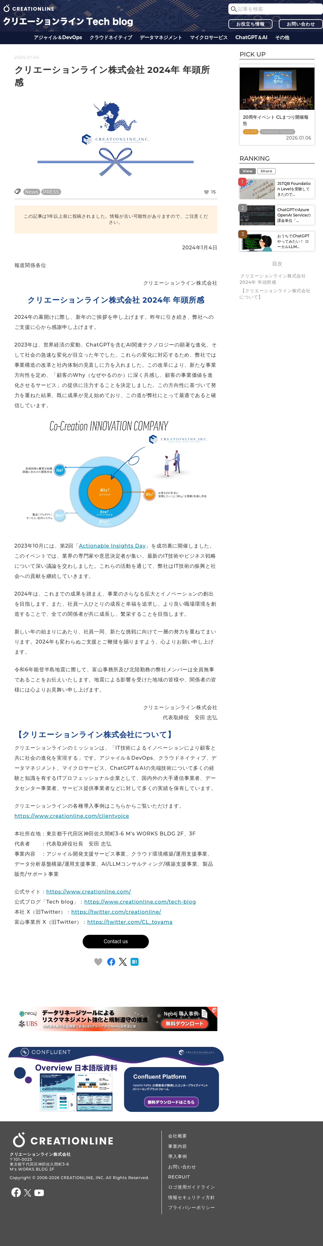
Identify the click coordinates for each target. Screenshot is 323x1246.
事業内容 (177, 1146)
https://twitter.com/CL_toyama (130, 922)
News (31, 192)
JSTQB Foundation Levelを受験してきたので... (293, 189)
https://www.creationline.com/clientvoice (72, 816)
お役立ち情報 (250, 24)
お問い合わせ (301, 24)
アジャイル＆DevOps (58, 37)
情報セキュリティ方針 (191, 1197)
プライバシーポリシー (191, 1207)
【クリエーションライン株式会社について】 (275, 294)
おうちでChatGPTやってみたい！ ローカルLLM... (293, 241)
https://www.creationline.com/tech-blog (140, 902)
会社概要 (177, 1136)
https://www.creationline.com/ (88, 892)
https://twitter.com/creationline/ (116, 912)
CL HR (251, 132)
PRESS (51, 192)
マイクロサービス (209, 37)
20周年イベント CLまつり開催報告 (275, 120)
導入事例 (177, 1156)
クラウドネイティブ (111, 37)
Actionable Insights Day (112, 546)
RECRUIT (179, 1177)
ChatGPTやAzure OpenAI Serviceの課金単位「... (294, 215)
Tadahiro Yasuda (277, 132)
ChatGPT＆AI (251, 37)
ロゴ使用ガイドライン (191, 1187)
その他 (282, 37)
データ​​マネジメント (161, 37)
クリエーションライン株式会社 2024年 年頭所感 (272, 279)
